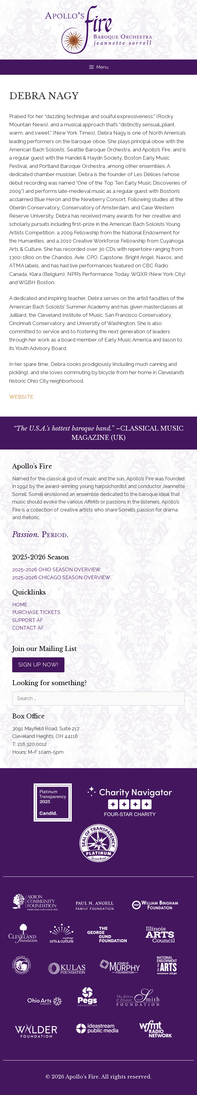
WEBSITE (21, 397)
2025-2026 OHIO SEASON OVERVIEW (56, 570)
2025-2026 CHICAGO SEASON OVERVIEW (61, 577)
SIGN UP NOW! (38, 664)
